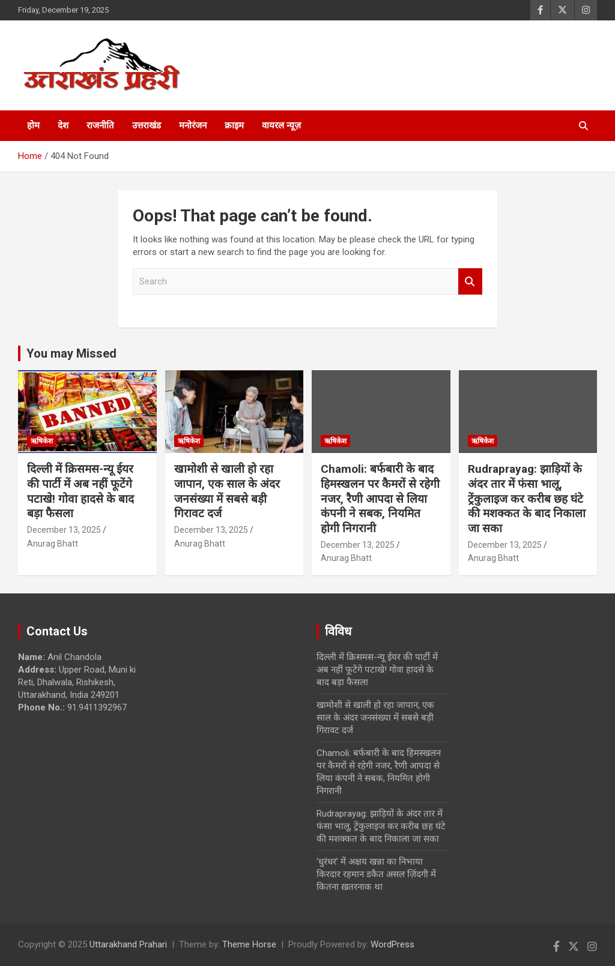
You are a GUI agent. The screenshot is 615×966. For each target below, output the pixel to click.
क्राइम (234, 125)
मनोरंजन (193, 125)
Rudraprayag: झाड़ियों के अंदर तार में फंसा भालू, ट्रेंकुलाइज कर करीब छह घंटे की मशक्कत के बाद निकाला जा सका (527, 498)
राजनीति (100, 125)
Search (470, 281)
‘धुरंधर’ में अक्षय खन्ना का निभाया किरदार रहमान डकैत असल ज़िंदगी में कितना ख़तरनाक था (376, 874)
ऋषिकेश (42, 441)
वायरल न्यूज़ (281, 125)
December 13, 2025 (64, 530)
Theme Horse (249, 944)
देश (63, 125)
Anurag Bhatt (52, 543)
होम (33, 125)
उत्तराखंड (146, 125)
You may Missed (71, 353)
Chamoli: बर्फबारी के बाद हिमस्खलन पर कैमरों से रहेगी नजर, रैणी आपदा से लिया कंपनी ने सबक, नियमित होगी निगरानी (380, 498)
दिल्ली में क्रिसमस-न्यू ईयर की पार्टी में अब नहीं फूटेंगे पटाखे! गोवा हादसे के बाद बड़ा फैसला (80, 491)
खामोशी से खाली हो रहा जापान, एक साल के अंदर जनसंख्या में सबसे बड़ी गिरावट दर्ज (227, 491)
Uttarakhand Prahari (128, 944)
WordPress (392, 944)
